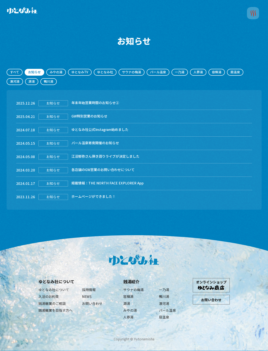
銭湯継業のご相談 (52, 303)
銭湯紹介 (131, 281)
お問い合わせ (92, 303)
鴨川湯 (48, 81)
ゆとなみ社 (105, 72)
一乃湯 (179, 72)
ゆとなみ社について (56, 281)
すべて (14, 72)
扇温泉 (235, 72)
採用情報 (89, 289)
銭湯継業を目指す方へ (55, 310)
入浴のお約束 (48, 296)
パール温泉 (158, 72)
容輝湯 (216, 72)
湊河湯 (15, 81)
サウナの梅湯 (131, 72)
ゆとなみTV (79, 72)
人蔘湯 (198, 72)
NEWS (87, 296)
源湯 (31, 81)
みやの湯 (56, 72)
